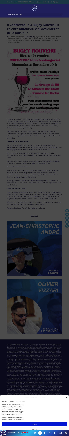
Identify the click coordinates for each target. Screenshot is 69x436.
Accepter (34, 424)
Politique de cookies (33, 433)
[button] (66, 398)
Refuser (34, 429)
